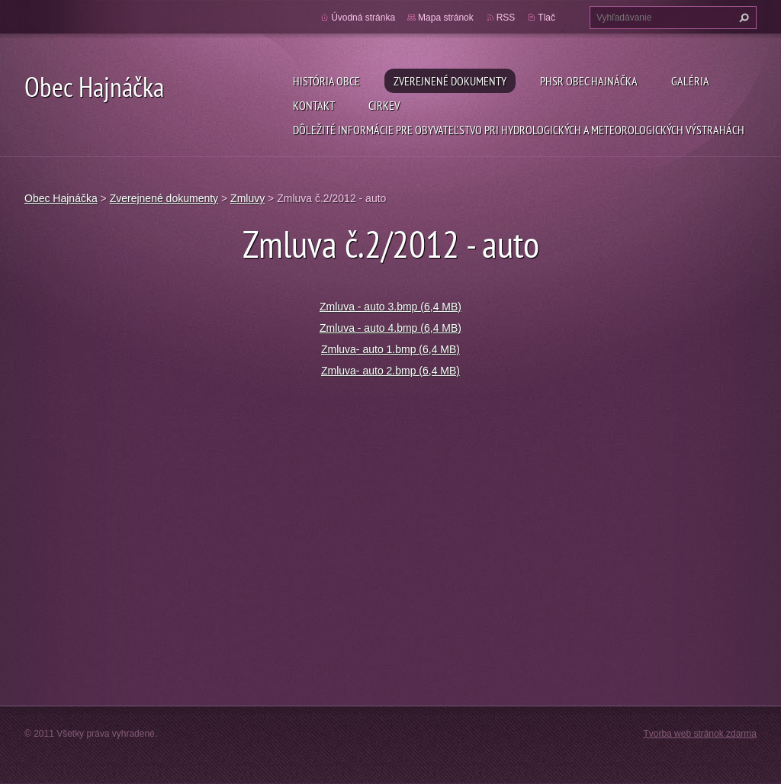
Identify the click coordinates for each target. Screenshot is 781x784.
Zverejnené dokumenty (450, 80)
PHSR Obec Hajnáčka (589, 80)
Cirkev (384, 105)
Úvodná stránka (363, 17)
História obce (326, 80)
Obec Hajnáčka (61, 198)
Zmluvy (247, 198)
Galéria (690, 80)
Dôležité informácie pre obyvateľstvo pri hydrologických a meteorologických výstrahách (518, 129)
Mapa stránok (446, 17)
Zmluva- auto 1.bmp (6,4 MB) (390, 349)
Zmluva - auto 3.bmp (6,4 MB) (390, 306)
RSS (506, 17)
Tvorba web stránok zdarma (700, 733)
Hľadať (742, 17)
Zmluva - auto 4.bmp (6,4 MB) (390, 328)
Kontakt (314, 105)
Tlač (546, 17)
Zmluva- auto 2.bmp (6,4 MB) (390, 371)
